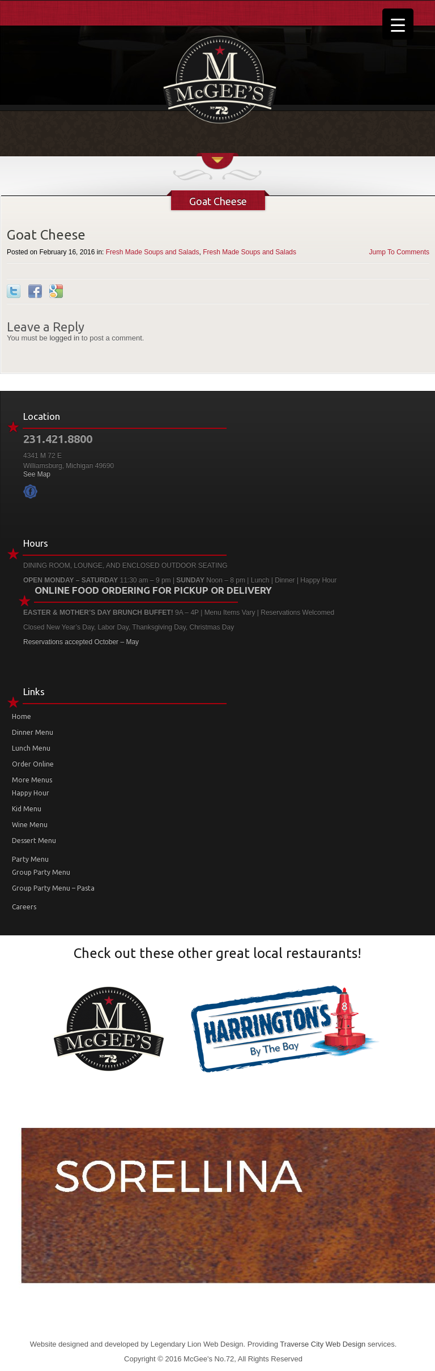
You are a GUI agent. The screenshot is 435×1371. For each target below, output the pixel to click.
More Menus (32, 780)
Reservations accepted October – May (81, 642)
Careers (24, 906)
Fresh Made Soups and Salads (152, 252)
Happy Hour (30, 793)
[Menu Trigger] (397, 24)
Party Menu (30, 859)
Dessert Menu (34, 840)
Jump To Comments (399, 252)
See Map (36, 474)
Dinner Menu (32, 732)
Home (21, 716)
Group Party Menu (41, 872)
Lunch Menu (31, 748)
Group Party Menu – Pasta (53, 888)
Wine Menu (30, 824)
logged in (64, 338)
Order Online (33, 764)
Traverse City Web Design (322, 1344)
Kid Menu (26, 808)
